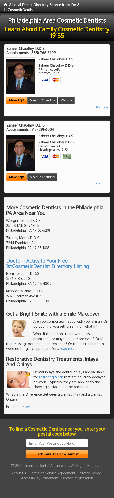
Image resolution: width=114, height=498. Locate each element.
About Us (18, 473)
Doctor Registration (77, 478)
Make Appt (16, 100)
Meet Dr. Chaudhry (42, 100)
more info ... (101, 106)
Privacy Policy (90, 473)
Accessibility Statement (39, 478)
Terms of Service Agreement (52, 473)
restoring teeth (51, 377)
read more (68, 348)
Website (66, 100)
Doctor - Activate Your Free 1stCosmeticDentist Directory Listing (47, 263)
